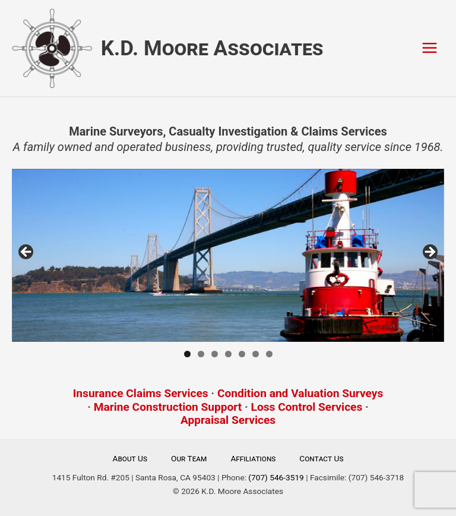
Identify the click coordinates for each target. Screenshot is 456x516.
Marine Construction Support (168, 407)
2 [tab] (201, 354)
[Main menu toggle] (430, 48)
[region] (228, 255)
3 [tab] (214, 354)
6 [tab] (255, 354)
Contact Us (321, 458)
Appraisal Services (228, 420)
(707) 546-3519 (275, 477)
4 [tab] (228, 354)
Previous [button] (27, 253)
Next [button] (429, 253)
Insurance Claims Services (140, 393)
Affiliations (253, 458)
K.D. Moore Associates (212, 48)
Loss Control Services (307, 407)
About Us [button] (130, 458)
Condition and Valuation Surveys (300, 393)
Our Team (189, 458)
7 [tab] (269, 354)
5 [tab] (242, 354)
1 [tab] (187, 354)
